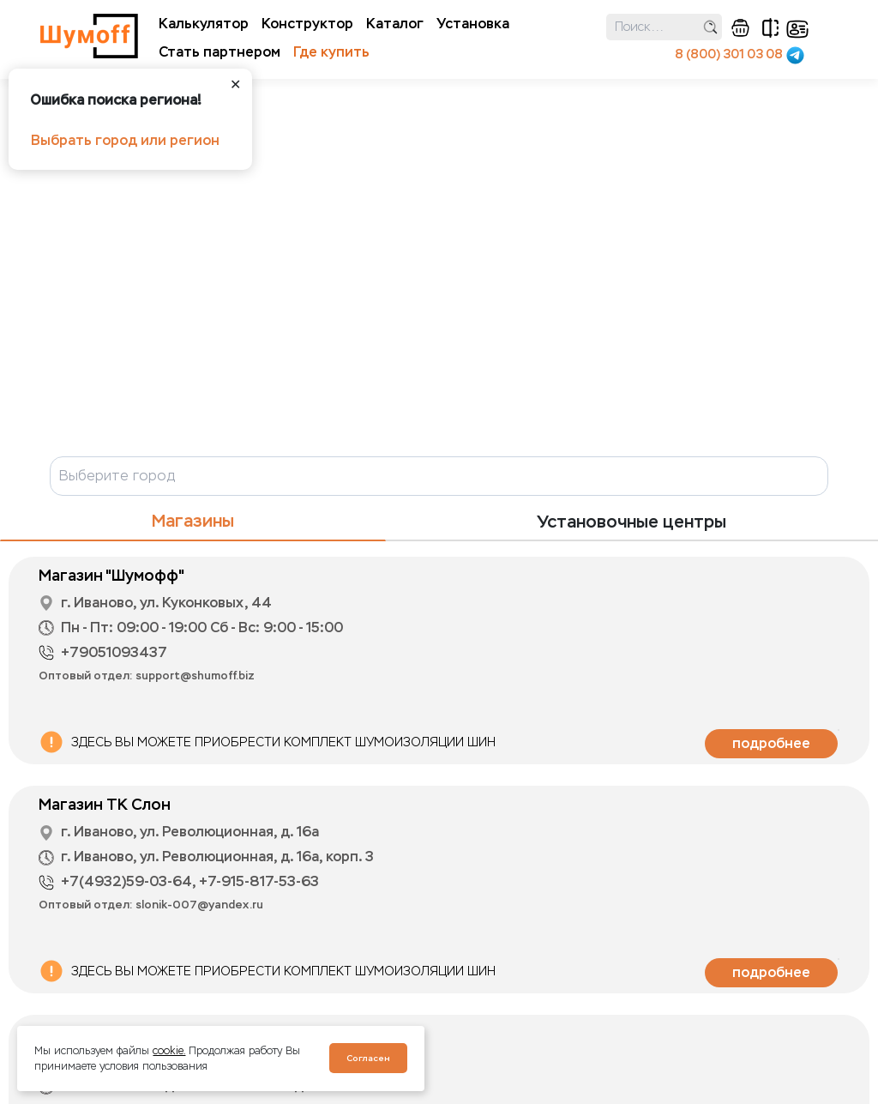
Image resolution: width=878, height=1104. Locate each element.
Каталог (395, 23)
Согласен (368, 1058)
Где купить (331, 52)
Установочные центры (631, 522)
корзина (740, 28)
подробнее (771, 743)
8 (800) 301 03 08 (729, 54)
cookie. (169, 1051)
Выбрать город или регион (125, 140)
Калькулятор (204, 23)
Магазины (193, 521)
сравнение (770, 28)
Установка (472, 23)
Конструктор (307, 23)
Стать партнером (219, 52)
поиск (710, 27)
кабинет (797, 29)
